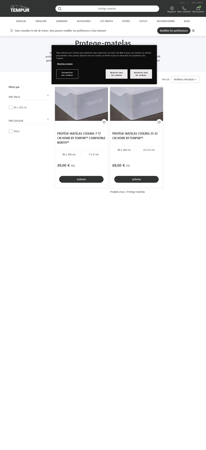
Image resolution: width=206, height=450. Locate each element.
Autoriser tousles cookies (141, 73)
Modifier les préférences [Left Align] (174, 30)
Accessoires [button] (84, 21)
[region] (104, 64)
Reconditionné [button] (166, 21)
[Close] (193, 31)
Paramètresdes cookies (67, 73)
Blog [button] (187, 21)
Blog (182, 2)
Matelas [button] (21, 21)
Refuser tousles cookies (116, 73)
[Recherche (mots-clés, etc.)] (107, 9)
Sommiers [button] (62, 21)
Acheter (81, 179)
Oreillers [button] (41, 21)
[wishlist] (104, 121)
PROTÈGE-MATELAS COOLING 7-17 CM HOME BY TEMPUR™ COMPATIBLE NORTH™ (81, 137)
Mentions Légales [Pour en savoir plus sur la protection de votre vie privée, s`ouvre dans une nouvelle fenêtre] (65, 64)
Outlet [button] (143, 21)
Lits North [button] (106, 21)
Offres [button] (126, 21)
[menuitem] (126, 21)
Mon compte (197, 2)
